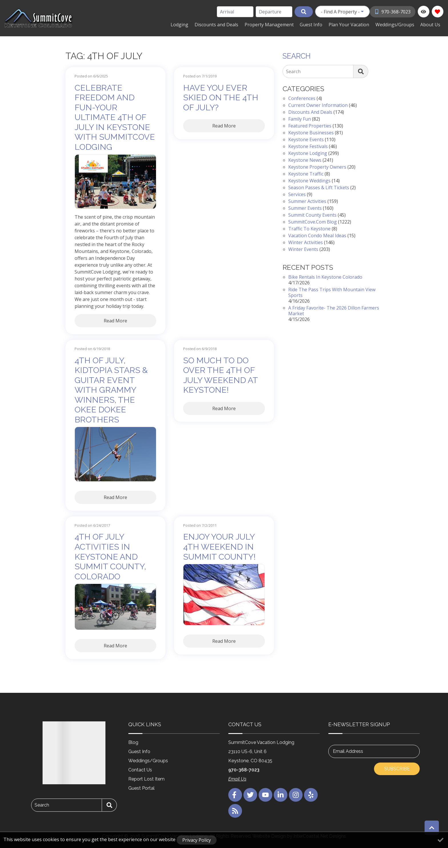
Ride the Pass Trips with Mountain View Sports (331, 292)
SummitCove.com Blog (312, 221)
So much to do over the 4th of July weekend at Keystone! (220, 374)
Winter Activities (305, 242)
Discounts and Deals (225, 24)
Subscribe (397, 768)
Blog (133, 742)
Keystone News (304, 160)
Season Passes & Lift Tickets (318, 187)
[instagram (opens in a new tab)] (296, 794)
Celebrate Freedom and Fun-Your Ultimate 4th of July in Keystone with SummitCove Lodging (115, 116)
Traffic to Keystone (309, 228)
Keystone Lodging (307, 153)
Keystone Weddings (309, 180)
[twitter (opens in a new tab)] (250, 794)
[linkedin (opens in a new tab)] (280, 794)
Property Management (276, 24)
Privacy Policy (196, 840)
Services (297, 194)
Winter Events (303, 249)
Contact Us (140, 769)
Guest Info (316, 24)
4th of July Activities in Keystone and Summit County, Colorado (110, 556)
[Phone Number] (392, 11)
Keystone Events (306, 139)
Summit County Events (312, 214)
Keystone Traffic (305, 173)
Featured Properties (309, 125)
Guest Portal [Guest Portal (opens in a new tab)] (141, 787)
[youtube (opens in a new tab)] (265, 794)
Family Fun (299, 118)
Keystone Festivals (308, 146)
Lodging (190, 24)
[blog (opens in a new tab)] (235, 810)
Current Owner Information (318, 105)
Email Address (348, 750)
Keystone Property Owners (317, 166)
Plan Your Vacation (353, 24)
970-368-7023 (243, 769)
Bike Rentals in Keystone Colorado (325, 276)
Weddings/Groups (397, 24)
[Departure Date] (274, 11)
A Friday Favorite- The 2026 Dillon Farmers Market (333, 310)
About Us (431, 24)
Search (293, 71)
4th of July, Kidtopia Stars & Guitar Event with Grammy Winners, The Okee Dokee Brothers (111, 389)
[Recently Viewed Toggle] (423, 11)
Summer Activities (307, 201)
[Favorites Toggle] (437, 11)
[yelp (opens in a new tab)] (311, 794)
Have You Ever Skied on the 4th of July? (220, 97)
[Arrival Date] (235, 11)
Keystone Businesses (311, 132)
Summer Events (305, 208)
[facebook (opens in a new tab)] (235, 794)
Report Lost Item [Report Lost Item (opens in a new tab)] (146, 778)
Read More (115, 320)
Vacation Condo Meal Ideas (317, 235)
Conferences (301, 98)
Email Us (237, 778)
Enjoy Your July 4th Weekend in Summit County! (219, 546)
